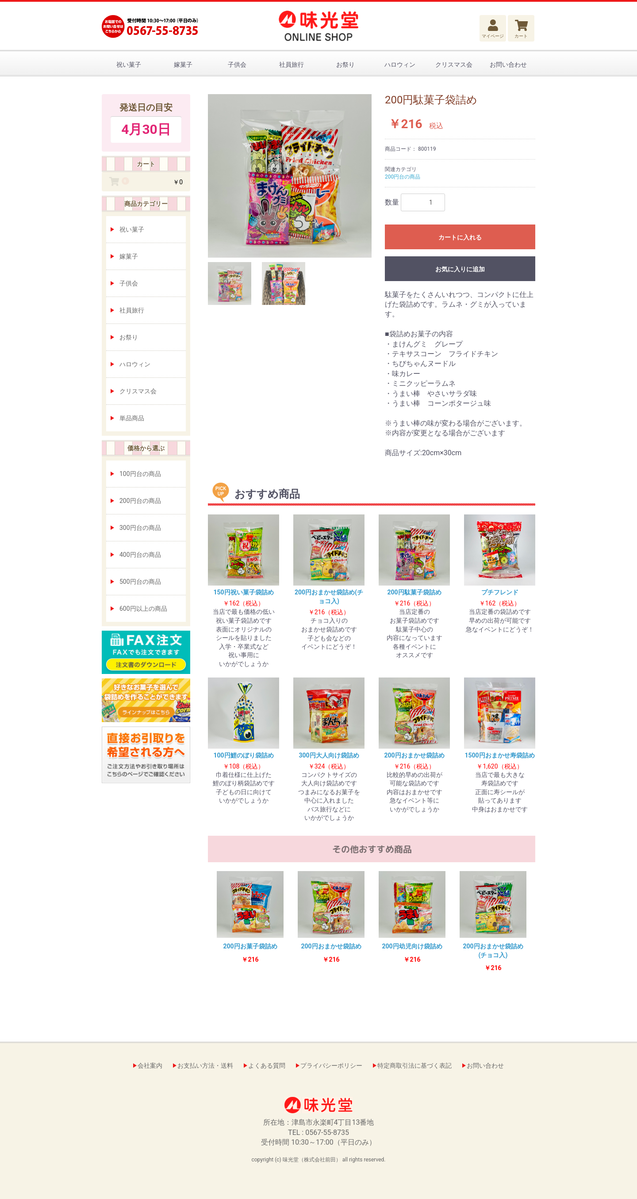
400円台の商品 (140, 554)
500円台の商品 (140, 581)
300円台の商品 (140, 527)
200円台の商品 (140, 500)
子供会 (237, 64)
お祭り (345, 64)
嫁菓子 (183, 64)
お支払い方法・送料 (205, 1065)
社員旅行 (291, 64)
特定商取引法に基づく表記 (414, 1065)
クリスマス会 (453, 64)
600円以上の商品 (143, 608)
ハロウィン (399, 64)
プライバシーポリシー (331, 1065)
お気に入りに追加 (460, 269)
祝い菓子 (128, 64)
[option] (290, 176)
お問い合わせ (508, 64)
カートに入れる (460, 237)
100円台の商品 (140, 473)
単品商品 (131, 418)
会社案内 (150, 1065)
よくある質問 (266, 1065)
